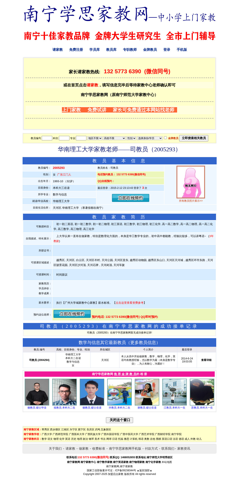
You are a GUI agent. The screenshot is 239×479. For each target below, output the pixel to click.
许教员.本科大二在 (119, 407)
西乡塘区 (55, 429)
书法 (103, 438)
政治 (85, 438)
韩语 (141, 438)
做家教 (84, 448)
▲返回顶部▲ (144, 470)
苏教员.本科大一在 (202, 407)
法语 (175, 438)
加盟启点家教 (115, 474)
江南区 (65, 429)
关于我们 (55, 448)
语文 (50, 438)
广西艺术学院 (146, 434)
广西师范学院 (60, 434)
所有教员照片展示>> (191, 200)
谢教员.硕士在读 (147, 407)
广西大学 (47, 434)
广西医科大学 (76, 434)
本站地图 (167, 462)
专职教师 (130, 49)
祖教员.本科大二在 (64, 407)
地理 (79, 438)
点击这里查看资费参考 (130, 302)
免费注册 (76, 49)
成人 (187, 438)
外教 (193, 438)
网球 (109, 438)
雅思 (126, 438)
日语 (114, 438)
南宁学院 (176, 434)
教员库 (111, 49)
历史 (73, 438)
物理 (56, 438)
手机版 (182, 49)
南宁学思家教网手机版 (125, 448)
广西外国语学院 (110, 434)
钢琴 (91, 438)
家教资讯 (183, 448)
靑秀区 (45, 429)
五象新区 (106, 429)
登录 (166, 49)
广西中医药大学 (129, 434)
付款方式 (151, 448)
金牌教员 (150, 49)
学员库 (94, 49)
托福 (120, 438)
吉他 (152, 438)
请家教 (57, 49)
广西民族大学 (93, 434)
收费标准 (98, 448)
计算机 (134, 438)
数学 (44, 438)
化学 (61, 438)
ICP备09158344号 (125, 470)
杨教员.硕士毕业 (37, 407)
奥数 (146, 438)
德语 (181, 438)
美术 (97, 438)
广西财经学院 (162, 434)
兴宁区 (73, 429)
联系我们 (167, 448)
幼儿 (199, 438)
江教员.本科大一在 (174, 407)
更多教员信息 (143, 342)
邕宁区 (82, 429)
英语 (67, 438)
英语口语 (167, 438)
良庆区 (90, 429)
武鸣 (97, 429)
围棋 (158, 438)
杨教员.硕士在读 (92, 407)
